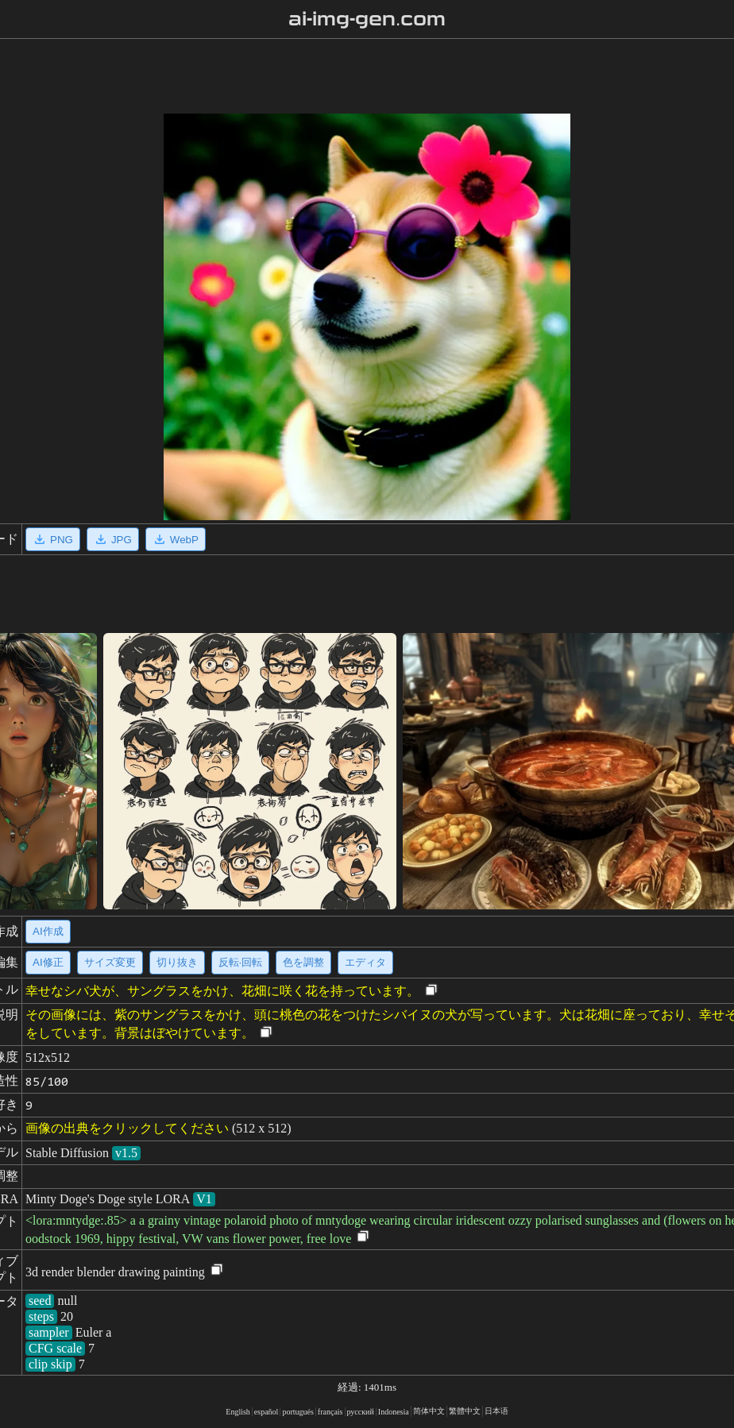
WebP (176, 539)
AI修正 (48, 962)
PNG (53, 539)
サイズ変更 (110, 962)
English (238, 1411)
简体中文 (429, 1411)
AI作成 (48, 931)
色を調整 (303, 962)
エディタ (365, 962)
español (266, 1411)
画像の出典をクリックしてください (127, 1128)
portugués (297, 1411)
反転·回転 (240, 962)
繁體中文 (465, 1411)
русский (360, 1411)
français (330, 1411)
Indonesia (393, 1411)
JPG (113, 539)
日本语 (496, 1411)
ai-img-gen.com (367, 19)
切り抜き (177, 962)
